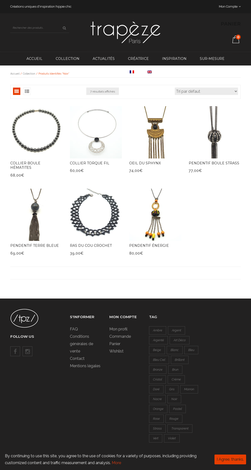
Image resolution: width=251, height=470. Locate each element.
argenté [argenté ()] (158, 340)
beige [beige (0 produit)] (157, 350)
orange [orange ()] (158, 409)
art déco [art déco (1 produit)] (180, 340)
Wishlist (116, 351)
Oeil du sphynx (145, 163)
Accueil (34, 58)
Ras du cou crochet (91, 245)
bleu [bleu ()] (191, 350)
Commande (120, 336)
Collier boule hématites (25, 165)
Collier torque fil (89, 163)
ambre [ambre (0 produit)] (157, 330)
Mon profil (118, 329)
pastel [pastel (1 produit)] (177, 409)
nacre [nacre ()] (157, 399)
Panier (114, 343)
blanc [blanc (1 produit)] (175, 350)
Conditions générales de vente (81, 343)
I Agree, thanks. (230, 459)
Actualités (104, 58)
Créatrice (138, 58)
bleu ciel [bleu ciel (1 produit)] (159, 360)
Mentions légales (85, 366)
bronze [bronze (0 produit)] (158, 369)
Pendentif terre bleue (34, 245)
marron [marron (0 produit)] (189, 389)
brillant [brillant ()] (180, 360)
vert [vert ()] (155, 438)
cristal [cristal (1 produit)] (157, 379)
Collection (67, 58)
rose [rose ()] (156, 418)
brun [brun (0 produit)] (175, 369)
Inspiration (174, 58)
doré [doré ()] (156, 389)
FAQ (74, 329)
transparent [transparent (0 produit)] (179, 428)
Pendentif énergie (149, 245)
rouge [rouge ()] (173, 418)
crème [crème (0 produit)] (176, 379)
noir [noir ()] (174, 399)
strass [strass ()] (157, 428)
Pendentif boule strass (214, 163)
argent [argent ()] (176, 330)
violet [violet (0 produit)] (172, 438)
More (116, 462)
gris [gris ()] (172, 389)
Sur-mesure (212, 58)
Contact (107, 72)
